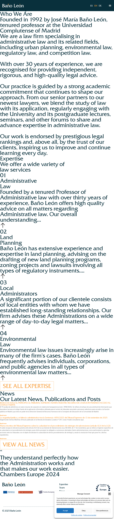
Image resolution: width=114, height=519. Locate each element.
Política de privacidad (89, 515)
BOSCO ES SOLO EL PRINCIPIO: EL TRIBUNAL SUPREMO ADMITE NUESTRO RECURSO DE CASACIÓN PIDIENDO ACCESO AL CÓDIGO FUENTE (55, 404)
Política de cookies (76, 515)
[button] (109, 494)
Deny (84, 511)
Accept (65, 511)
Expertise (63, 484)
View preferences (102, 511)
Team (62, 487)
